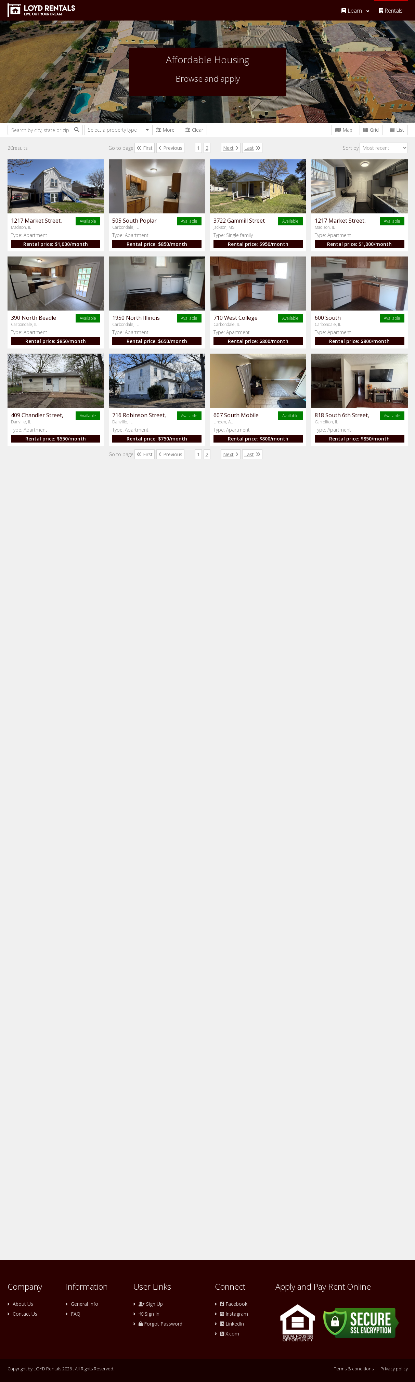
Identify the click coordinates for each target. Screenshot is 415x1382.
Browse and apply (208, 78)
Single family (198, 409)
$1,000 (218, 237)
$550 (218, 962)
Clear (194, 130)
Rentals (391, 10)
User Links (152, 1286)
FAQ (75, 1314)
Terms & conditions (354, 1369)
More (165, 130)
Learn (351, 10)
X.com (229, 1333)
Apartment (197, 228)
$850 (218, 328)
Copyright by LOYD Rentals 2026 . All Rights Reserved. (61, 1369)
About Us (23, 1304)
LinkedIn (232, 1323)
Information (87, 1286)
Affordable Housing (207, 59)
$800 (218, 781)
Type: (191, 228)
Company (25, 1286)
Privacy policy (394, 1369)
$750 (218, 1053)
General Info (84, 1304)
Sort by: (375, 148)
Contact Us (25, 1314)
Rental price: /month (212, 237)
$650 (218, 690)
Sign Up (151, 1304)
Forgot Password (160, 1323)
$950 (218, 418)
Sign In (149, 1314)
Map (343, 130)
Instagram (234, 1314)
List (397, 130)
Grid (371, 130)
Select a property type (112, 130)
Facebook (233, 1304)
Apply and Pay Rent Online (323, 1286)
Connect (230, 1286)
